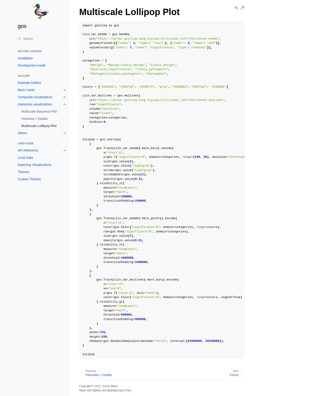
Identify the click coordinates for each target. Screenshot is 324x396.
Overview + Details (34, 118)
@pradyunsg (115, 390)
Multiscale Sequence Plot (39, 111)
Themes (23, 172)
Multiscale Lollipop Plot (38, 126)
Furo (128, 390)
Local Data (25, 157)
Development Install (31, 65)
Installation (25, 58)
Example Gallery (29, 83)
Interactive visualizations (35, 104)
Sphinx (96, 390)
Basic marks (26, 90)
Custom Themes (29, 179)
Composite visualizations (35, 97)
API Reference (28, 150)
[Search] (41, 39)
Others (22, 133)
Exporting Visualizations (34, 165)
